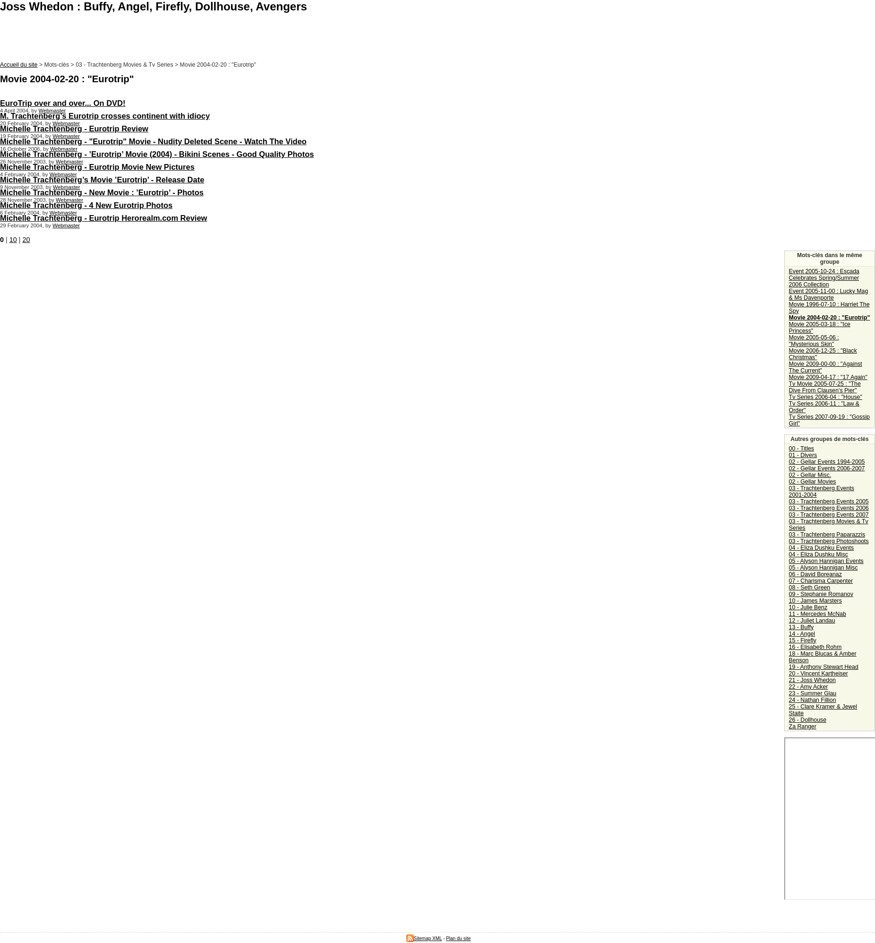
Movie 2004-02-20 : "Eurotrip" (829, 317)
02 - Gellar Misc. (810, 475)
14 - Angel (802, 634)
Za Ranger (802, 726)
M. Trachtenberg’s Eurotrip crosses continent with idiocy (105, 116)
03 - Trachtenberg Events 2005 (829, 501)
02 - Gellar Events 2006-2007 (827, 468)
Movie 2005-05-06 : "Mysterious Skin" (814, 340)
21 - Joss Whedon (812, 680)
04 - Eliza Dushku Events (821, 548)
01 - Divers (803, 455)
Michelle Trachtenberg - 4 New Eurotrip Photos (86, 205)
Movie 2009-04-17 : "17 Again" (828, 377)
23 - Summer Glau (813, 693)
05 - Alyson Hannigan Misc (823, 567)
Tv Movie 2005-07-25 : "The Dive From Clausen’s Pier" (825, 387)
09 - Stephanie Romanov (821, 594)
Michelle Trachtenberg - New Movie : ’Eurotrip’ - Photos (102, 192)
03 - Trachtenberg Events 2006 (829, 508)
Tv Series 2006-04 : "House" (825, 397)
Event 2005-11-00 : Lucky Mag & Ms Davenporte (828, 294)
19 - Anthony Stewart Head (823, 667)
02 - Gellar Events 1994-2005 (827, 462)
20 (26, 239)
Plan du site (458, 938)
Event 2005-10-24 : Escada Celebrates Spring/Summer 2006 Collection (824, 278)
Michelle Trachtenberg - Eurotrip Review (74, 128)
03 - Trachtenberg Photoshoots (829, 541)
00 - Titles (801, 448)
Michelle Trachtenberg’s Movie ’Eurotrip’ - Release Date (102, 179)
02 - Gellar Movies (812, 481)
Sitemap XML (424, 938)
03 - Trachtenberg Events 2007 (829, 514)
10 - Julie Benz (808, 607)
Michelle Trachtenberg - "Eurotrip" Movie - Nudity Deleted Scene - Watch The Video (153, 141)
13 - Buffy (801, 627)
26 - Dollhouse (807, 720)
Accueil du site (18, 64)
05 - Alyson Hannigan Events (826, 561)
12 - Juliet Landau (812, 620)
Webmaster (52, 110)
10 (13, 239)
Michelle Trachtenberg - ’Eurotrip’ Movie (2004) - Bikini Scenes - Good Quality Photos (157, 154)
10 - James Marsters (815, 600)
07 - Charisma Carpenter (821, 581)
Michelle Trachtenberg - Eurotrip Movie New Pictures (97, 167)
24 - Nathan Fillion (812, 700)
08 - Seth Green (810, 587)
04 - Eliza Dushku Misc (818, 554)
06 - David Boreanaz (815, 574)
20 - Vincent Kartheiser (818, 673)
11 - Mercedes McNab (817, 614)
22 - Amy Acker (808, 686)
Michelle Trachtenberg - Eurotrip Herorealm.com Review (103, 218)
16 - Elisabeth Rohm (815, 647)
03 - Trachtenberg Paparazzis (827, 534)
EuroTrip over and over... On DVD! (62, 103)
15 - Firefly (802, 640)
